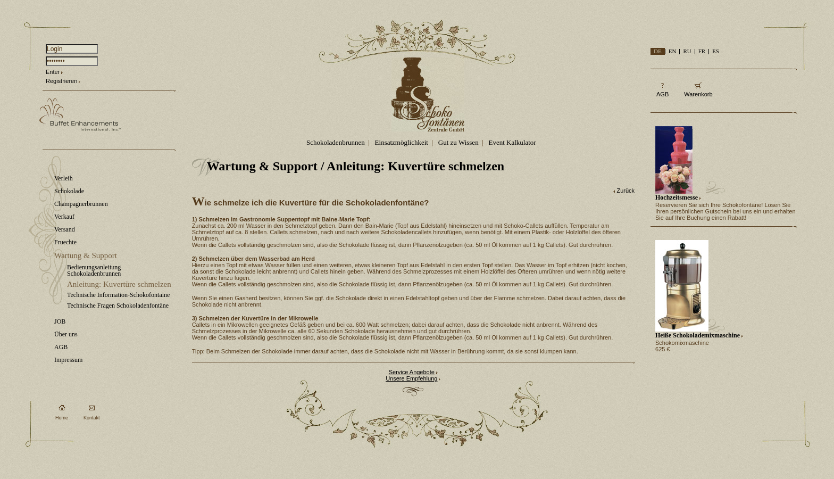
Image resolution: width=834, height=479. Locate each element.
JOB (59, 321)
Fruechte (65, 242)
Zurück (625, 190)
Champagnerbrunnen (81, 204)
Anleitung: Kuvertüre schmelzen (119, 284)
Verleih (63, 178)
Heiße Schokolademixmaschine (697, 335)
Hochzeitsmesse (676, 197)
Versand (64, 229)
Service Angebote (412, 372)
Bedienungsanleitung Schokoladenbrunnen (94, 270)
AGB (61, 347)
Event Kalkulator (512, 142)
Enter (53, 72)
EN (673, 51)
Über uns (66, 334)
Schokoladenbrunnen (335, 142)
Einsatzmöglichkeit (401, 142)
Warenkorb (698, 94)
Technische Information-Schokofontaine (118, 295)
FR (701, 51)
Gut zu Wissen (458, 142)
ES (715, 51)
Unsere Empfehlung (411, 378)
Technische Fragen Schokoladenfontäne (118, 305)
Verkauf (64, 216)
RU (687, 51)
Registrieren (61, 81)
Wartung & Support (85, 255)
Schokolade (69, 191)
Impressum (68, 360)
